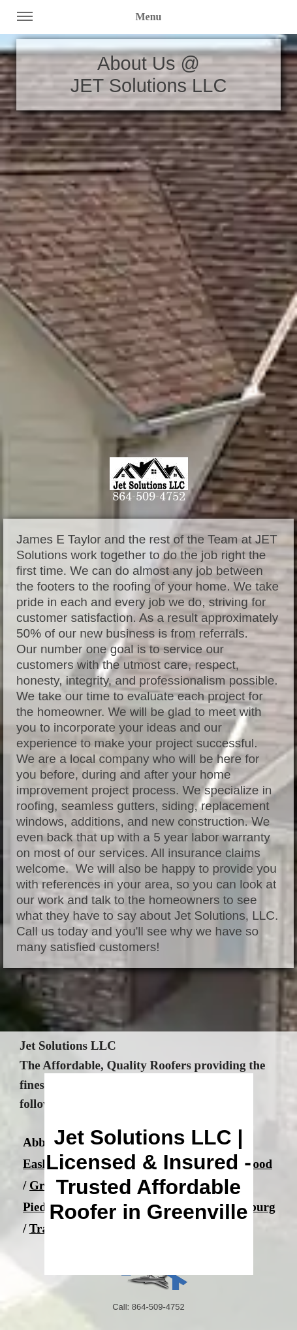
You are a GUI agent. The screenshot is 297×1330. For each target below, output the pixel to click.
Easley (40, 1164)
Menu (89, 21)
